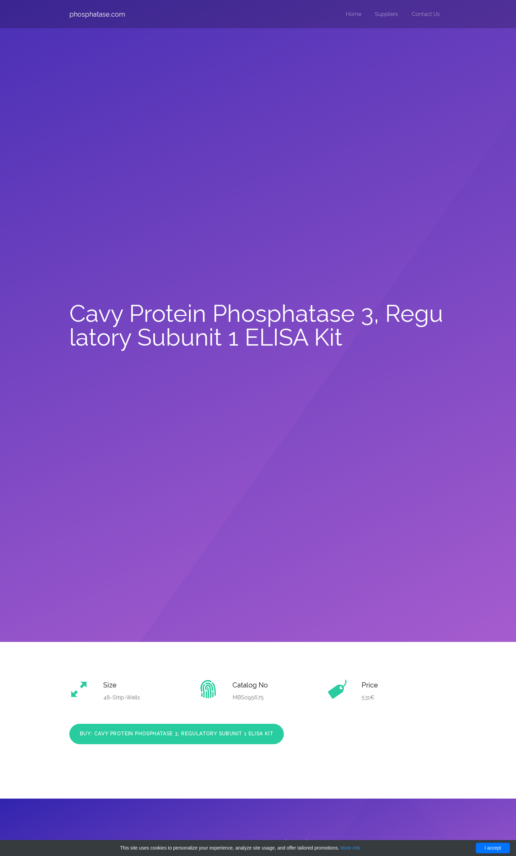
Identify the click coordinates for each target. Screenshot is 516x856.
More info (350, 848)
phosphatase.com (97, 14)
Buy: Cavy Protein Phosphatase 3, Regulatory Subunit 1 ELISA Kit (176, 733)
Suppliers (386, 14)
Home (353, 14)
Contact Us (426, 14)
